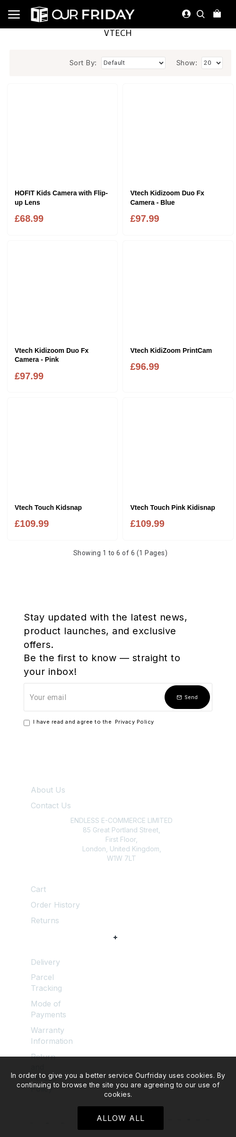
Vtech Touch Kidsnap (48, 507)
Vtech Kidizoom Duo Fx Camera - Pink (51, 355)
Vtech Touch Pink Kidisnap (172, 507)
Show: (187, 62)
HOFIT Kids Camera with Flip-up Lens (61, 197)
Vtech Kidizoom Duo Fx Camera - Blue (167, 197)
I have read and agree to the (90, 722)
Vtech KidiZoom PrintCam (171, 350)
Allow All (120, 1118)
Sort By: (83, 62)
